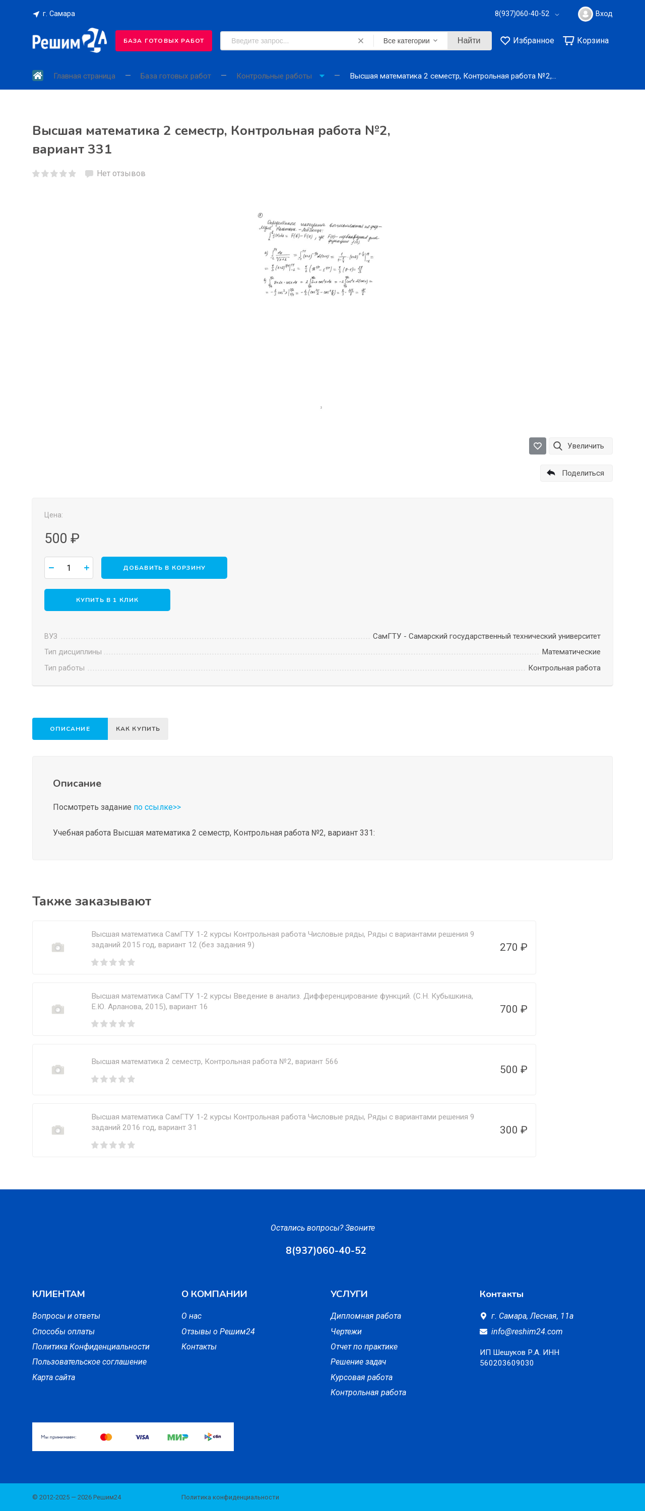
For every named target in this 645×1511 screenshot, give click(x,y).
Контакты (199, 1346)
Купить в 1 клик (107, 600)
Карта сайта (53, 1377)
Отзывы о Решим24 (218, 1331)
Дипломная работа (366, 1316)
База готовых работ (164, 41)
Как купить (141, 729)
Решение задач (358, 1362)
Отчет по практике (364, 1346)
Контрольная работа (368, 1392)
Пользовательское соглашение (89, 1362)
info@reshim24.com (527, 1331)
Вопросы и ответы (66, 1316)
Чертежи (346, 1331)
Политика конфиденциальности (230, 1497)
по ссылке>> (157, 807)
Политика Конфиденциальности (91, 1346)
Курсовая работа (362, 1377)
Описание (70, 729)
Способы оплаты (63, 1331)
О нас (191, 1316)
